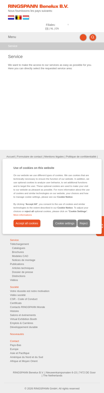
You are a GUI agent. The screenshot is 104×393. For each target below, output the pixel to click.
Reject (84, 223)
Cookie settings (65, 223)
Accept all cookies (27, 223)
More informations (22, 215)
